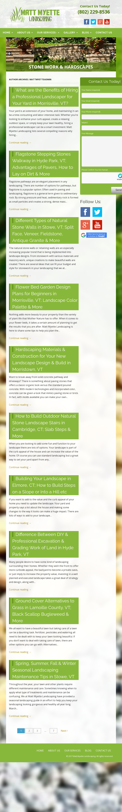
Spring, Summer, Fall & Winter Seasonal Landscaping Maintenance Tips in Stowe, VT (44, 670)
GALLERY (69, 32)
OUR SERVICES (46, 32)
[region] (61, 55)
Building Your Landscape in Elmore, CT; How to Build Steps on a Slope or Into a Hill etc (43, 485)
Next (64, 731)
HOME (6, 32)
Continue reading (20, 143)
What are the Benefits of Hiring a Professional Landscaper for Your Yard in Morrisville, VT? (45, 97)
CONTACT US (104, 32)
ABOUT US (23, 32)
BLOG (85, 32)
